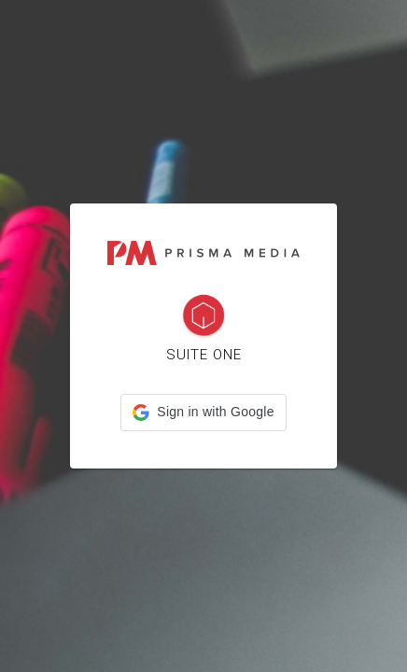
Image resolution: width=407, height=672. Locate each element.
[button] (203, 412)
